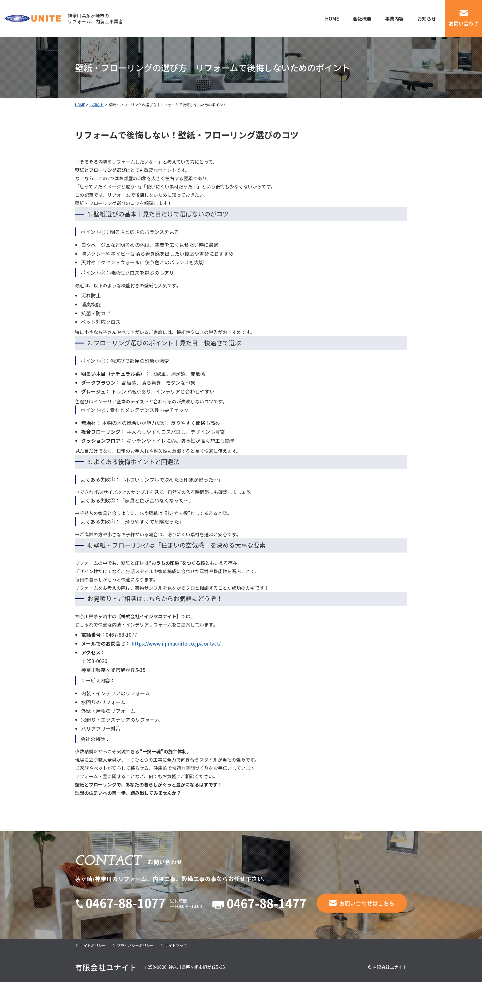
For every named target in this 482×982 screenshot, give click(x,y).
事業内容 (394, 18)
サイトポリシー (93, 945)
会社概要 (362, 18)
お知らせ (426, 18)
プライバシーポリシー (135, 945)
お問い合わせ (463, 23)
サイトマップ (176, 945)
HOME (332, 18)
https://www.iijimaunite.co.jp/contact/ (176, 643)
